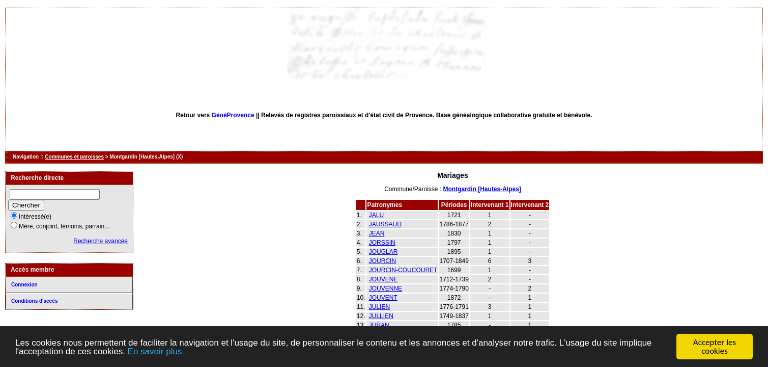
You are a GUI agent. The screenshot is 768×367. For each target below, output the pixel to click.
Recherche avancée (100, 241)
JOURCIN (382, 261)
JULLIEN (381, 316)
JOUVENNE (385, 288)
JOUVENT (383, 297)
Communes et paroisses (74, 157)
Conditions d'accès (34, 301)
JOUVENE (383, 279)
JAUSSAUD (385, 224)
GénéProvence (233, 115)
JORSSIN (382, 242)
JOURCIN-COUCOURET (403, 270)
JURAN (379, 325)
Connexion (24, 284)
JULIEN (379, 306)
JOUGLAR (383, 251)
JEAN (377, 233)
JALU (376, 215)
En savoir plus (155, 352)
